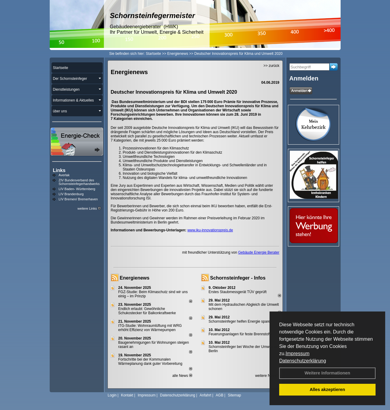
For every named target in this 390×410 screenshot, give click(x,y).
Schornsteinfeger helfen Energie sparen (240, 321)
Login (112, 395)
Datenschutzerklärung (302, 360)
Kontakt (127, 395)
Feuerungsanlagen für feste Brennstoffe (240, 334)
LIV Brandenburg (71, 194)
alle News (182, 376)
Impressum (297, 353)
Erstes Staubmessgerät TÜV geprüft (238, 292)
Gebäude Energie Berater (258, 252)
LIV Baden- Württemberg (77, 189)
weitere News (268, 376)
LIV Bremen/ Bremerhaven (78, 199)
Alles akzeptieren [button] (327, 389)
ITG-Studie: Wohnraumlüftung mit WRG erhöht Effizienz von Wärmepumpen (150, 328)
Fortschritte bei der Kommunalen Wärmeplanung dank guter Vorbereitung (150, 361)
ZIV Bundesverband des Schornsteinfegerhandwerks (79, 182)
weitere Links (89, 208)
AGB (219, 395)
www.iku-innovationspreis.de (210, 230)
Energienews (135, 277)
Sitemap (234, 395)
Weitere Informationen (327, 373)
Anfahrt (205, 395)
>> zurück (271, 66)
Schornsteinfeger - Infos (238, 277)
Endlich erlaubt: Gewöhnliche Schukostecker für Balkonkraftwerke (147, 311)
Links (59, 170)
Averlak (64, 175)
